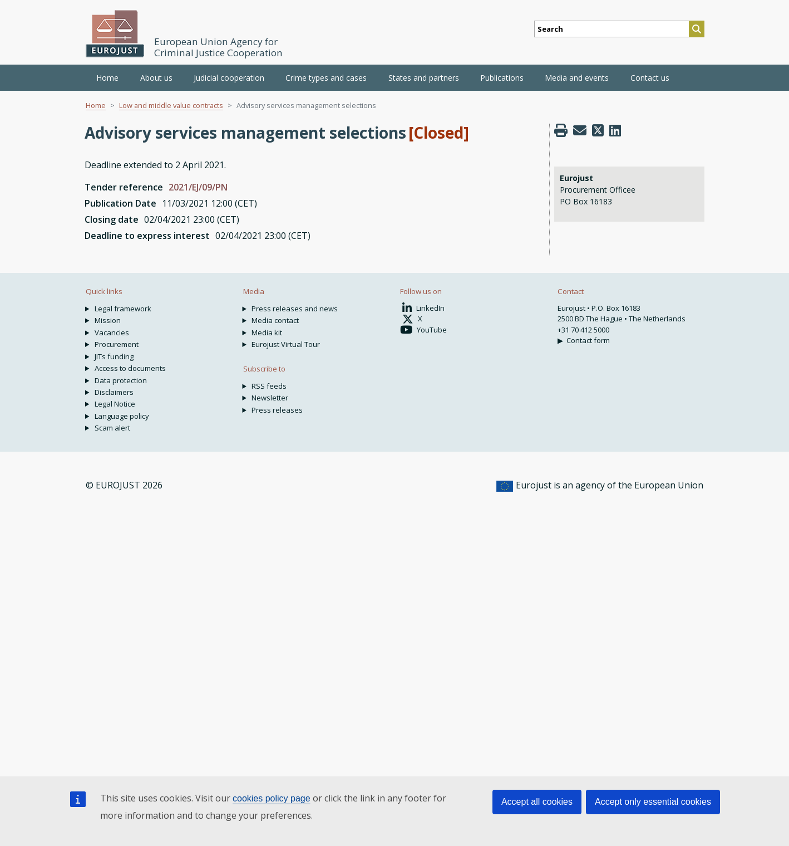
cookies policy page (271, 798)
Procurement (117, 344)
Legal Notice (115, 404)
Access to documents (130, 368)
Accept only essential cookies (653, 801)
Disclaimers (114, 392)
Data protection (121, 380)
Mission (108, 320)
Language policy (122, 416)
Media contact (275, 320)
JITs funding (114, 356)
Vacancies (112, 332)
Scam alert (112, 428)
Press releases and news (295, 309)
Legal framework (123, 309)
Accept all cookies (537, 801)
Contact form (588, 340)
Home (107, 77)
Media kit (267, 332)
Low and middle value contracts (171, 105)
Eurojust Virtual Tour (286, 344)
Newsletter (270, 398)
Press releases (277, 410)
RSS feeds (269, 386)
